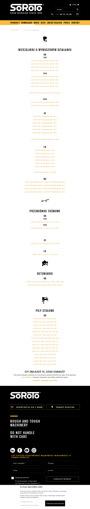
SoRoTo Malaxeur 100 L (45, 157)
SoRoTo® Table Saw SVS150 (45, 361)
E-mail (51, 470)
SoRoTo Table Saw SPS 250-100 (45, 351)
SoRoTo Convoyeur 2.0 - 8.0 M (45, 254)
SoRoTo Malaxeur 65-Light (45, 172)
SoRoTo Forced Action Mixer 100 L (45, 67)
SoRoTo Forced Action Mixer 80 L (45, 64)
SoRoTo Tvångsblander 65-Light (45, 139)
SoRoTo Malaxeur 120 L (45, 160)
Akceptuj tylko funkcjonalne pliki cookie (29, 505)
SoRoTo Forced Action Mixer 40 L (45, 61)
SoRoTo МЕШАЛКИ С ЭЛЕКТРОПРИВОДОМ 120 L (44, 192)
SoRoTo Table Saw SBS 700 (45, 325)
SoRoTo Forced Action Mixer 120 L (45, 70)
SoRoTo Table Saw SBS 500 (45, 322)
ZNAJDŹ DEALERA (63, 407)
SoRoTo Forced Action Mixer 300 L (45, 105)
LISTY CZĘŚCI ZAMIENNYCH (31, 30)
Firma (15, 470)
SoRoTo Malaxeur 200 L (45, 163)
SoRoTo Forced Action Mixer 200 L (45, 102)
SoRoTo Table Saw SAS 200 (45, 319)
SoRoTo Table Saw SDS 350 (44, 328)
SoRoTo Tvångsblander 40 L (45, 116)
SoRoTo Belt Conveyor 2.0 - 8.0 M (45, 222)
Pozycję (51, 463)
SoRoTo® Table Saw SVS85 (45, 354)
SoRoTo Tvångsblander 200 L (45, 129)
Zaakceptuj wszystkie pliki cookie (55, 504)
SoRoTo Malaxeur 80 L (45, 153)
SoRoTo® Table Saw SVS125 (45, 358)
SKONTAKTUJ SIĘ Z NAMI (27, 407)
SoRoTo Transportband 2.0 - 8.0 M (45, 243)
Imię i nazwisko (19, 463)
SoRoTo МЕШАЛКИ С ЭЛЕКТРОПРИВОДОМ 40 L (45, 182)
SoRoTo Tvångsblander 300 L (45, 133)
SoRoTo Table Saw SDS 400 (44, 335)
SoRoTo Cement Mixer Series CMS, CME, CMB (45, 282)
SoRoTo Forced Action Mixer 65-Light (45, 93)
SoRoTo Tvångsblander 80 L (45, 120)
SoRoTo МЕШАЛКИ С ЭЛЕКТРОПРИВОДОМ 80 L (45, 185)
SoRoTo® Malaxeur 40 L (45, 150)
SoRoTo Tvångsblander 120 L (45, 126)
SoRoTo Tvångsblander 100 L (45, 123)
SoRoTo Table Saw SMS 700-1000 (45, 338)
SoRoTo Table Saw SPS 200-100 (45, 345)
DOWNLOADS (14, 30)
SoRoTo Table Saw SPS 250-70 (45, 348)
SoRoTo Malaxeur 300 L (45, 167)
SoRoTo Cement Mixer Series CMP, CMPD (45, 285)
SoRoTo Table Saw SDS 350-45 (45, 332)
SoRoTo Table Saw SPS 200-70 (45, 341)
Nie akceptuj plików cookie (27, 501)
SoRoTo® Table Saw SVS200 (45, 364)
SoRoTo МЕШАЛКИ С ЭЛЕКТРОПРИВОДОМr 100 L (45, 189)
